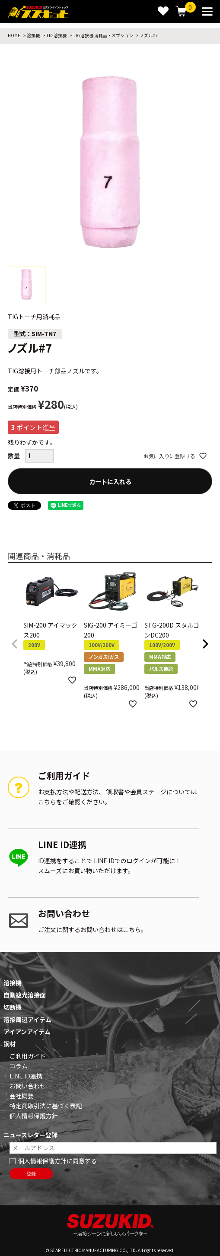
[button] (15, 644)
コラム (19, 1066)
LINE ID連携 (26, 1075)
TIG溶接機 (56, 35)
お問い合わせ (28, 1085)
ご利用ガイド (28, 1056)
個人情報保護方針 (34, 1115)
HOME (14, 35)
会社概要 (22, 1095)
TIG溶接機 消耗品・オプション (103, 35)
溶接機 (33, 35)
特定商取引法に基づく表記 (46, 1105)
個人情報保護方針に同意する (57, 1160)
